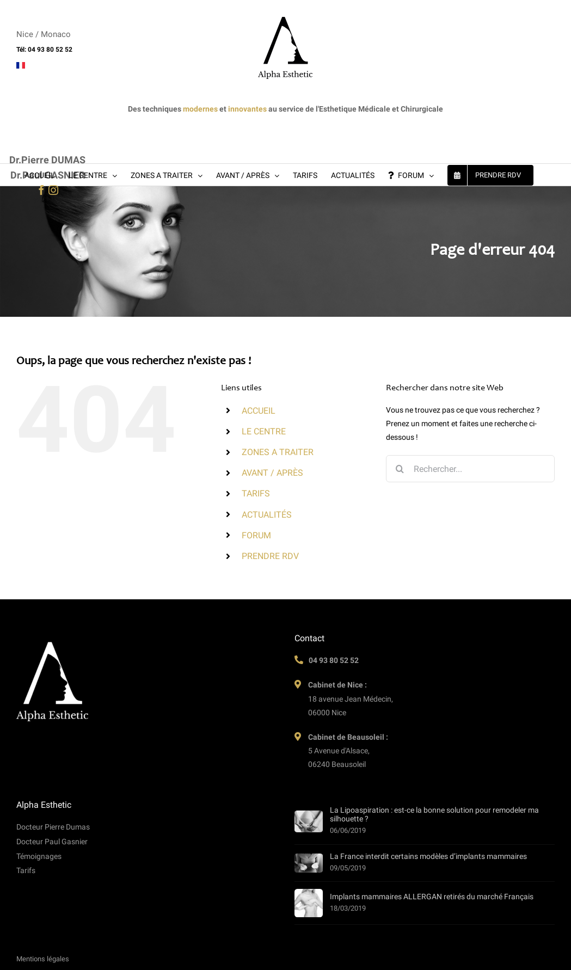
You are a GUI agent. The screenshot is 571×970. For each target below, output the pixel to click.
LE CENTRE (264, 431)
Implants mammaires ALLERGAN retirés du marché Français (431, 896)
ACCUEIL (258, 411)
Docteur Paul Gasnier (52, 841)
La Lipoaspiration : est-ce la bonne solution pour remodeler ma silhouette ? (434, 814)
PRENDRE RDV (270, 556)
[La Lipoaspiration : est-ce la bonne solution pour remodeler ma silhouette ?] (308, 822)
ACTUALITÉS (267, 514)
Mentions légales (42, 959)
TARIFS (256, 493)
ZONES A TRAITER (278, 452)
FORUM (256, 535)
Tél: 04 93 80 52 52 (44, 49)
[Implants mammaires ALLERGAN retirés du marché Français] (308, 903)
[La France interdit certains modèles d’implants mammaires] (308, 863)
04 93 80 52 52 (334, 660)
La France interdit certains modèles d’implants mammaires (428, 856)
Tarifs (25, 870)
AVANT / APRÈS (272, 473)
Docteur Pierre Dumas (53, 826)
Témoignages (39, 856)
